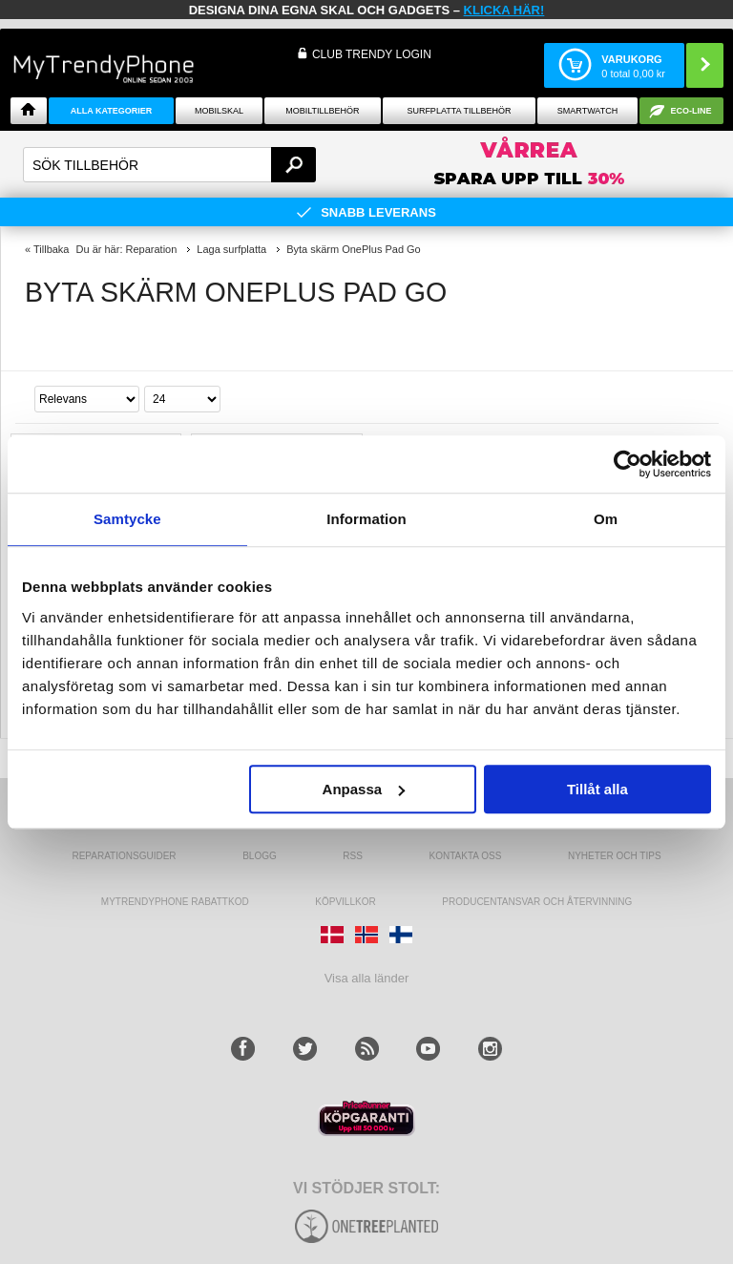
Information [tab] (366, 519)
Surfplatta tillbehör (459, 111)
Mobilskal (219, 111)
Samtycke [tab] (127, 519)
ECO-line (691, 111)
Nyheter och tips (614, 856)
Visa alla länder (367, 978)
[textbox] (169, 164)
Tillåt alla (597, 789)
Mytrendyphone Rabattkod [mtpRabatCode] (175, 901)
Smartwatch (587, 111)
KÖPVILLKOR (345, 901)
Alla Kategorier (112, 111)
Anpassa (364, 789)
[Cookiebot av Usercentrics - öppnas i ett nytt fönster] (627, 464)
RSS (353, 856)
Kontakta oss (465, 856)
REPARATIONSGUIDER (124, 856)
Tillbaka (51, 249)
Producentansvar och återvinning (537, 901)
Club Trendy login (371, 54)
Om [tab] (606, 519)
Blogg (259, 856)
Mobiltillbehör (322, 111)
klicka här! (504, 10)
